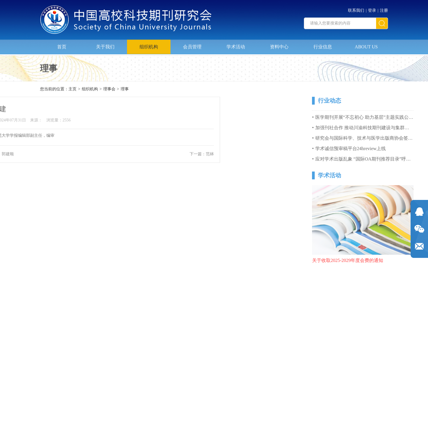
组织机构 (148, 45)
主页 (72, 89)
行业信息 (322, 45)
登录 (372, 9)
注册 (384, 9)
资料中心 (279, 45)
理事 (125, 89)
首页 (61, 45)
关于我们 (105, 45)
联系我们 (356, 9)
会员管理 (192, 45)
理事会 (109, 89)
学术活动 (235, 45)
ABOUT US (366, 45)
